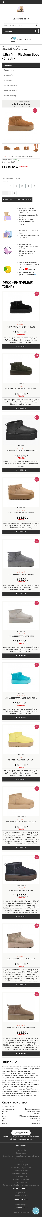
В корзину (8, 199)
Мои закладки (21, 1205)
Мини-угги (34, 1089)
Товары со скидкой (21, 1212)
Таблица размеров (21, 1165)
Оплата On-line (21, 1150)
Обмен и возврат (10, 95)
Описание (8, 65)
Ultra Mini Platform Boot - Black (21, 327)
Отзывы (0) (8, 75)
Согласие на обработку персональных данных (21, 1185)
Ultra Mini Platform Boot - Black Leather (21, 451)
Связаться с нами (21, 1196)
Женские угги (9, 47)
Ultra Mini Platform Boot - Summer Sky (21, 698)
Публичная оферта (21, 1171)
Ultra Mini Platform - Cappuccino (21, 1027)
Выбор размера (10, 85)
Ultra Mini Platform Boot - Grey (21, 574)
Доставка (7, 80)
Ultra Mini (18, 47)
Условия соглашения (21, 1179)
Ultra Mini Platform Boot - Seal (21, 636)
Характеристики (10, 70)
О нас (21, 1162)
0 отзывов (14, 156)
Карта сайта (21, 1193)
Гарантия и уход (10, 90)
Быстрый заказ (24, 199)
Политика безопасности (21, 1173)
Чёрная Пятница (21, 1159)
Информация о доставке (21, 1168)
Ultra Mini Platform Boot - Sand (21, 512)
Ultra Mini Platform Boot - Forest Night (21, 389)
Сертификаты (21, 1153)
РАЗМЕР (5, 182)
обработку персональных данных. (21, 1139)
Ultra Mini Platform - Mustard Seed (21, 822)
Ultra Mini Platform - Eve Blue (21, 890)
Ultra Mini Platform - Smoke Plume (21, 959)
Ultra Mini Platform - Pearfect (21, 760)
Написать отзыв (26, 156)
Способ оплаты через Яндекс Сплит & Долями (21, 1156)
